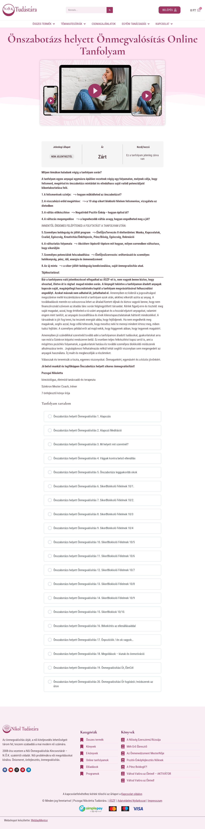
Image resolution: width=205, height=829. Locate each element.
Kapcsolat (164, 24)
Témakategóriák (73, 24)
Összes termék (43, 24)
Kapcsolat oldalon (131, 794)
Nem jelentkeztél (61, 156)
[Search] (110, 10)
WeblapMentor (39, 820)
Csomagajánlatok (104, 23)
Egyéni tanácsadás (135, 24)
